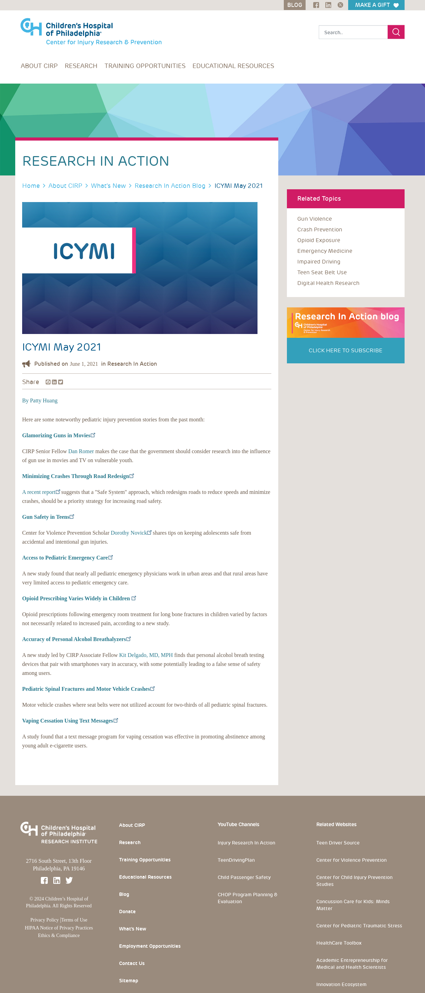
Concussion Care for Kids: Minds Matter (353, 904)
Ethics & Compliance (59, 935)
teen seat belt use (322, 272)
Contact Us (132, 963)
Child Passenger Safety (244, 877)
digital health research (328, 283)
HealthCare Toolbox (339, 943)
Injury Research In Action (246, 843)
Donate (127, 911)
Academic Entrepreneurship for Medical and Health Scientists (352, 963)
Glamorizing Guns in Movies (58, 435)
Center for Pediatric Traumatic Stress (359, 926)
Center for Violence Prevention (351, 860)
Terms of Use (74, 920)
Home (31, 186)
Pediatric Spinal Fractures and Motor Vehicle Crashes (88, 689)
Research (81, 66)
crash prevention (319, 229)
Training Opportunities (145, 66)
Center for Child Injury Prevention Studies (354, 880)
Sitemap (128, 980)
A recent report (41, 492)
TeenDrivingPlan (236, 860)
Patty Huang (43, 400)
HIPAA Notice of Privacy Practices (59, 927)
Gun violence (314, 218)
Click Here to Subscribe (345, 350)
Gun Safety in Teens (48, 517)
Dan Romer (81, 451)
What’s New (132, 929)
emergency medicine (324, 251)
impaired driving (319, 261)
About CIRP (39, 66)
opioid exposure (318, 240)
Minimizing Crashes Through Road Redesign (78, 476)
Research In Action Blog (170, 186)
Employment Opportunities (150, 946)
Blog (124, 894)
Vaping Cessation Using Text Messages (70, 721)
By (25, 400)
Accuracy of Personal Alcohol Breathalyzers (76, 639)
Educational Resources (233, 66)
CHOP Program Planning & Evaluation (248, 898)
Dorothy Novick (131, 533)
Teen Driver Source (338, 843)
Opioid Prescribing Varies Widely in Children (79, 598)
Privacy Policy (44, 920)
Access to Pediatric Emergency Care (67, 558)
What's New (108, 186)
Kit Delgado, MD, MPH (146, 655)
